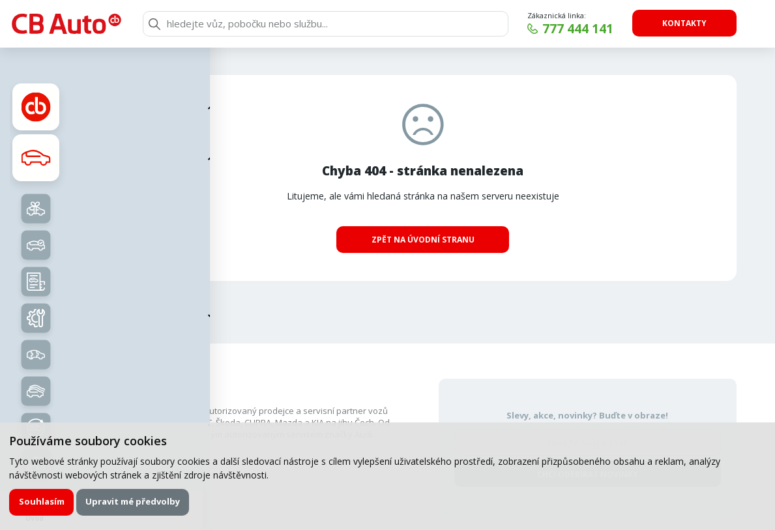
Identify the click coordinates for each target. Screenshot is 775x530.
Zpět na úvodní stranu (423, 239)
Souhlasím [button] (42, 501)
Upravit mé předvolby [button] (132, 501)
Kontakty (684, 23)
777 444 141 (577, 28)
